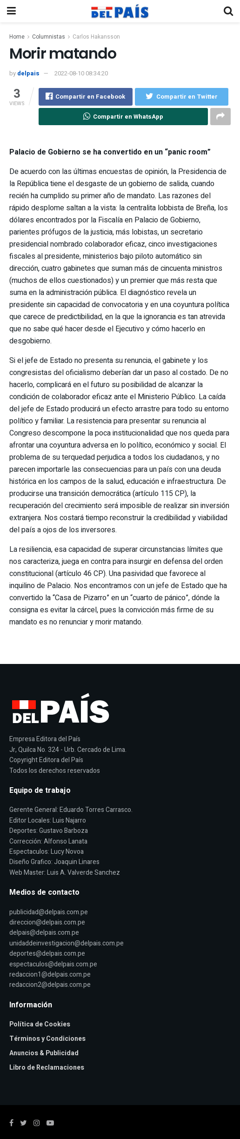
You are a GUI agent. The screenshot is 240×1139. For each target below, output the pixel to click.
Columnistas (48, 37)
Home (17, 37)
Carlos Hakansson (96, 37)
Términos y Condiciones (47, 1039)
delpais (28, 73)
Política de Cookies (39, 1025)
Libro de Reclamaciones (46, 1068)
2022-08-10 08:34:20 (81, 73)
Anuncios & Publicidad (44, 1054)
